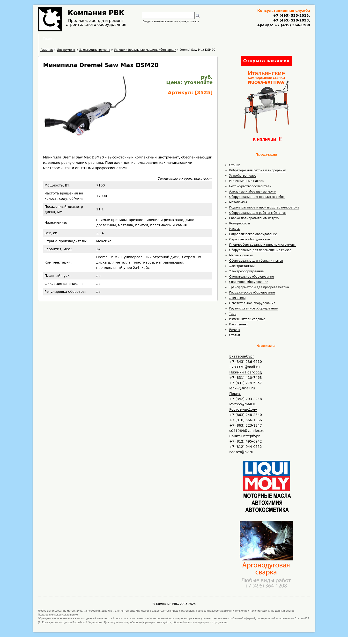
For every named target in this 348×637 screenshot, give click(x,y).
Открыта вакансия (266, 60)
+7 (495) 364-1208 (291, 25)
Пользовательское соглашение (58, 614)
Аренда (141, 39)
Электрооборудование (246, 271)
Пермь (235, 393)
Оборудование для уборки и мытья (256, 260)
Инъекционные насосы (246, 181)
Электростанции (242, 266)
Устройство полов (243, 175)
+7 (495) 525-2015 (291, 15)
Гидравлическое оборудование (253, 234)
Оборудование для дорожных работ (257, 197)
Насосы (234, 228)
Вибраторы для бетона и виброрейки (257, 170)
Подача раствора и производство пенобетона (264, 207)
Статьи (234, 335)
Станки (234, 165)
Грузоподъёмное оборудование (253, 308)
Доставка (199, 39)
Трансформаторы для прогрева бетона (259, 287)
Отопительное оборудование (251, 276)
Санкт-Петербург (244, 436)
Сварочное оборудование (248, 282)
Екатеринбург (241, 356)
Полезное (169, 39)
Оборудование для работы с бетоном (258, 213)
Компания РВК (96, 13)
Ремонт (234, 329)
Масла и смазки (241, 255)
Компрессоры (239, 223)
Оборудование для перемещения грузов (260, 250)
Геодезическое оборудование (252, 292)
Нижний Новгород (245, 372)
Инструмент (238, 324)
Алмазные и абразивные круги (252, 191)
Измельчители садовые (247, 319)
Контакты (230, 39)
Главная (114, 39)
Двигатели (237, 298)
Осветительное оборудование (252, 303)
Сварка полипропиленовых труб (254, 218)
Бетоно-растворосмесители (250, 186)
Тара (233, 313)
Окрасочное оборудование (249, 239)
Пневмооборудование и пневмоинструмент (262, 244)
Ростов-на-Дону (243, 409)
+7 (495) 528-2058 (291, 20)
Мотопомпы (238, 202)
